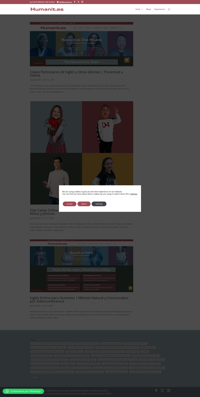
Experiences (159, 9)
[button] (23, 391)
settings (133, 194)
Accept (70, 204)
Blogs (148, 9)
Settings (99, 204)
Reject (84, 204)
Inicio (137, 9)
